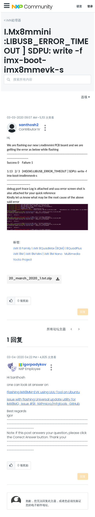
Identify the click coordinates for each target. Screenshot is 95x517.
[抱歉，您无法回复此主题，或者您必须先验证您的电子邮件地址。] (53, 501)
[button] (45, 128)
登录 (90, 6)
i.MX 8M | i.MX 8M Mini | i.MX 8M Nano (37, 254)
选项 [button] (84, 97)
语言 (79, 6)
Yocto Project (22, 260)
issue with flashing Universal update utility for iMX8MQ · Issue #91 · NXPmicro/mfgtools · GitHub (43, 401)
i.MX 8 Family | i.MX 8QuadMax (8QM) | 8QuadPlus (47, 248)
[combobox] (47, 79)
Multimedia (72, 254)
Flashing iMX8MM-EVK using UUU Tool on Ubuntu (43, 392)
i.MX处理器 (13, 20)
